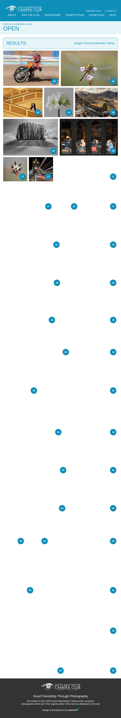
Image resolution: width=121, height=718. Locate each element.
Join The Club (30, 15)
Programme (53, 15)
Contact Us (111, 11)
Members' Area (94, 11)
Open (29, 24)
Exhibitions (96, 15)
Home (6, 24)
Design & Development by (60, 710)
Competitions (75, 15)
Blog (112, 15)
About (12, 15)
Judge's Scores (83, 43)
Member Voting (105, 43)
